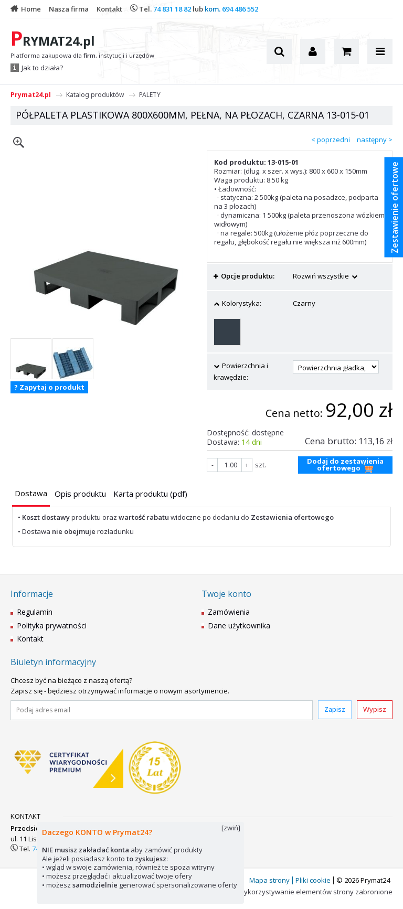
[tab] (31, 494)
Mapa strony (269, 880)
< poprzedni (330, 139)
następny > (375, 139)
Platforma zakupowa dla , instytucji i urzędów (82, 55)
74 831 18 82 (172, 9)
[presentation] (31, 493)
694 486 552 (240, 9)
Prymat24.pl (30, 94)
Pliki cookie (313, 880)
